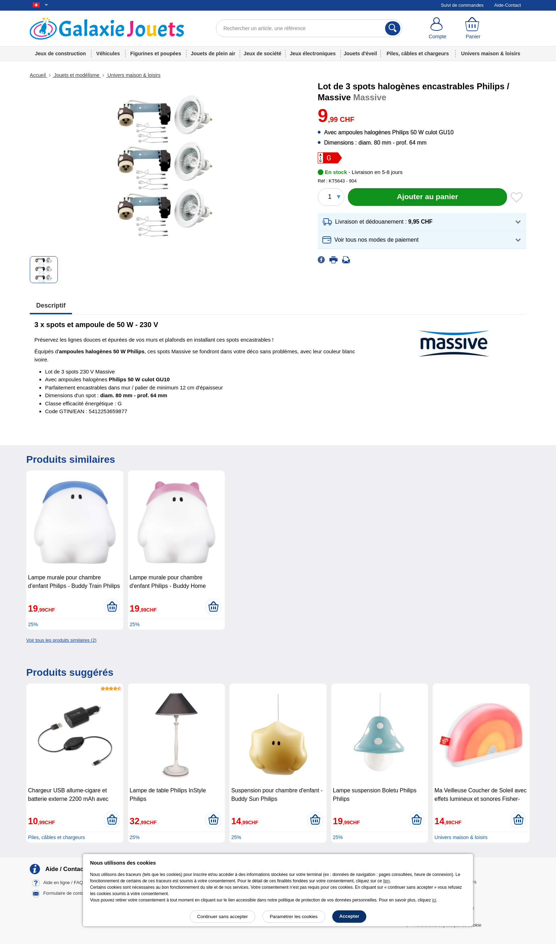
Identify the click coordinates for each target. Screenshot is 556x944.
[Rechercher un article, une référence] (309, 28)
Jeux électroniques (313, 53)
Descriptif (51, 305)
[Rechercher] (392, 28)
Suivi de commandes (462, 5)
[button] (422, 222)
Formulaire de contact (65, 893)
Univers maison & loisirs (490, 53)
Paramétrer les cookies (294, 916)
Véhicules (108, 53)
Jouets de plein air (213, 53)
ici (434, 900)
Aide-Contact (507, 5)
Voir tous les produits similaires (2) (61, 640)
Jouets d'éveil (360, 53)
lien (386, 880)
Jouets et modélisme (76, 75)
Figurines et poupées (155, 53)
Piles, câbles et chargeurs (418, 53)
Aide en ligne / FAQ (63, 883)
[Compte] (437, 28)
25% (33, 624)
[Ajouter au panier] (427, 197)
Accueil (38, 75)
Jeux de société (263, 53)
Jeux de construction (60, 53)
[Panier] (473, 28)
